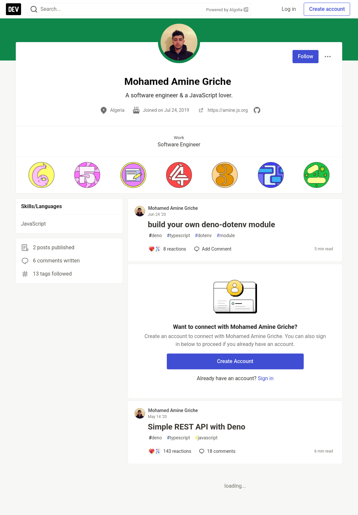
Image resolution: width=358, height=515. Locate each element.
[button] (41, 175)
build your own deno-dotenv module (211, 224)
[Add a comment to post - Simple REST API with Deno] (169, 451)
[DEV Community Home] (13, 9)
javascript (206, 437)
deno (155, 235)
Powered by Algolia (227, 9)
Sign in (265, 378)
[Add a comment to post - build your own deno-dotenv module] (167, 249)
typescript (178, 235)
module (226, 235)
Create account (327, 9)
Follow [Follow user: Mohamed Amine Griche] (305, 56)
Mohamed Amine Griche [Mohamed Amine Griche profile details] (173, 208)
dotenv (203, 235)
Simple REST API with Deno (196, 426)
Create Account (235, 361)
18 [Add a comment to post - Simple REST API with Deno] (216, 451)
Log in (289, 9)
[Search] (33, 9)
